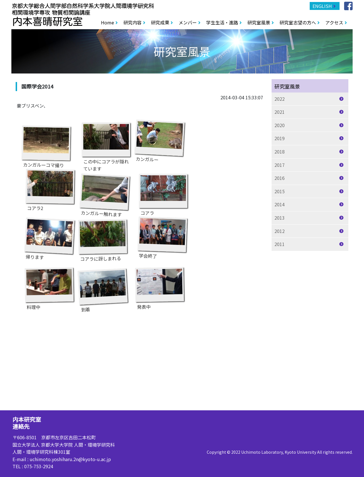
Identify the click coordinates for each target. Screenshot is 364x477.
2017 (279, 164)
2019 (279, 138)
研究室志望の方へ (298, 22)
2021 (279, 111)
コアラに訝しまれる (103, 237)
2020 (279, 125)
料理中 (49, 286)
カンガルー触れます (104, 193)
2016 (279, 178)
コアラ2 (50, 187)
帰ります (49, 237)
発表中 (159, 285)
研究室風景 (258, 22)
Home (107, 22)
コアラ (163, 192)
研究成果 (160, 22)
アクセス (334, 22)
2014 (279, 204)
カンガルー (159, 139)
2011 (279, 244)
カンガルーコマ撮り (46, 144)
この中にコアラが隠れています (106, 141)
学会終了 (162, 236)
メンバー (188, 22)
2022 (279, 98)
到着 (102, 288)
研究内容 (132, 22)
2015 (279, 191)
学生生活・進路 (222, 22)
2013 (279, 217)
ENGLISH (322, 6)
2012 (279, 231)
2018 (279, 151)
